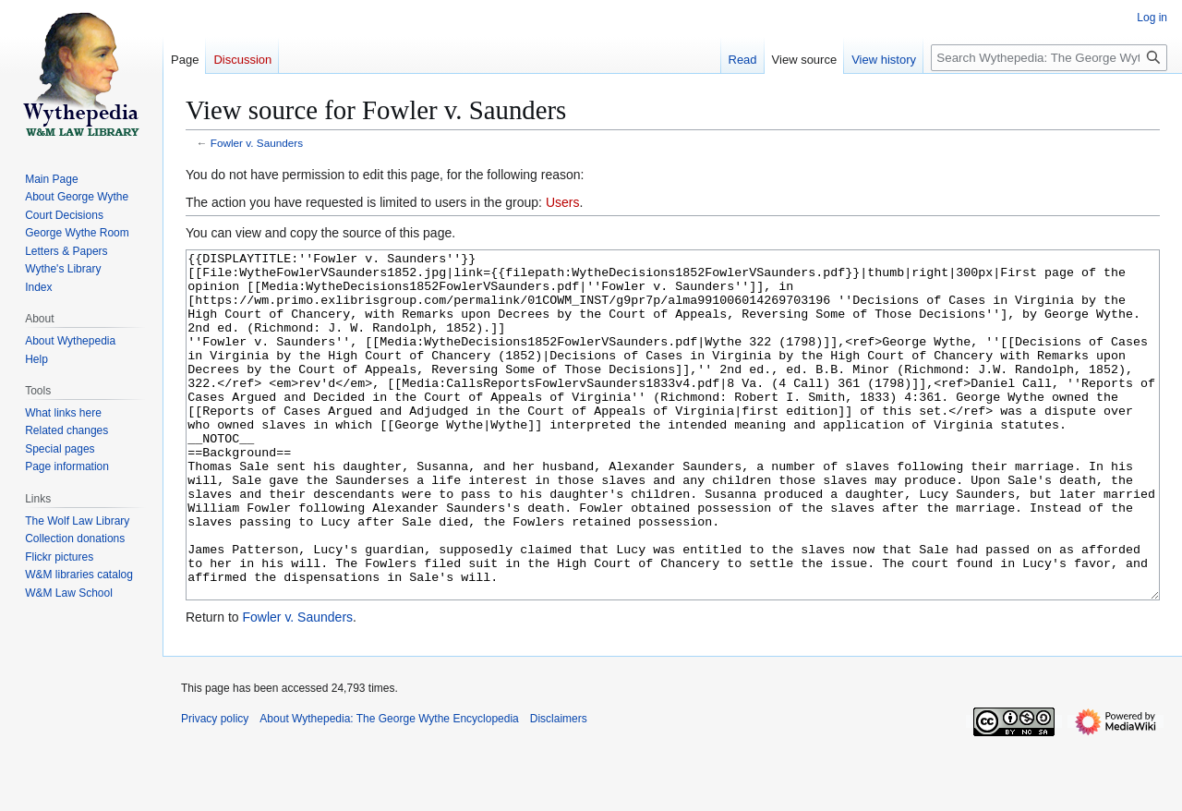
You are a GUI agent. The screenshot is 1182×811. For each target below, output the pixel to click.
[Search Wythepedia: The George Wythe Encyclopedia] (1049, 57)
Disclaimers (558, 787)
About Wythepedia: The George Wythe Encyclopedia (388, 787)
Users (563, 202)
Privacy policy (214, 787)
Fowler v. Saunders (257, 143)
